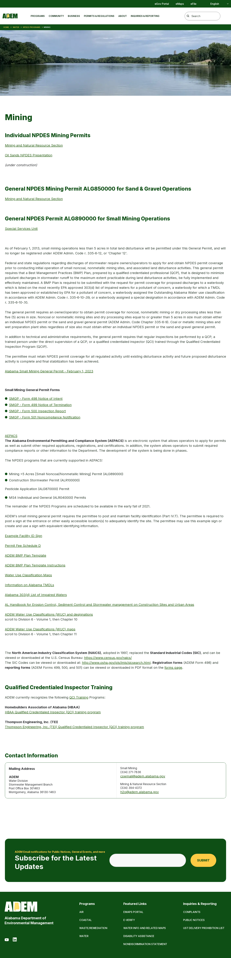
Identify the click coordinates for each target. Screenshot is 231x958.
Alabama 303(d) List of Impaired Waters (36, 595)
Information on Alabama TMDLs (29, 585)
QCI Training (78, 697)
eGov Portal (162, 3)
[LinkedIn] (15, 940)
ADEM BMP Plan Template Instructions (35, 565)
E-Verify (129, 920)
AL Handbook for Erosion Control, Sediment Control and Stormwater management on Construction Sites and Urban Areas (99, 605)
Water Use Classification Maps (28, 575)
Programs (38, 16)
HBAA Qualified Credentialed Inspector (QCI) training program (53, 712)
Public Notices (194, 920)
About (122, 16)
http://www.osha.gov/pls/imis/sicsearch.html (116, 663)
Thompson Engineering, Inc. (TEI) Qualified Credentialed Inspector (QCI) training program (74, 727)
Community (56, 16)
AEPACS (11, 436)
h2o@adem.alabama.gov (139, 792)
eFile (193, 3)
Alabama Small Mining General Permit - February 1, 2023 (49, 371)
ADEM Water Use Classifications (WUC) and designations (49, 614)
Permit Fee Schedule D (23, 546)
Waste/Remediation (93, 928)
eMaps (180, 3)
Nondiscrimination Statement (145, 944)
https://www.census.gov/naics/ (108, 658)
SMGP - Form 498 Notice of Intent (36, 399)
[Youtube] (7, 940)
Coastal (85, 920)
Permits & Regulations (99, 16)
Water (16, 27)
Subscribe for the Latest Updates (60, 860)
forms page (173, 668)
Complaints (191, 912)
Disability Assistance (138, 936)
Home (6, 27)
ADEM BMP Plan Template (25, 555)
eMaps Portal (133, 912)
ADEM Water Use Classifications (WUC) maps (40, 629)
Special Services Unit (21, 229)
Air (81, 912)
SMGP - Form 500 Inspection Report (37, 411)
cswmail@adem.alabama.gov (142, 776)
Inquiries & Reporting (145, 16)
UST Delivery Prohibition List (203, 928)
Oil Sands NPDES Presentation (28, 155)
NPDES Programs (31, 27)
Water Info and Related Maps (144, 928)
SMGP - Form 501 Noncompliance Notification (44, 417)
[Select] (216, 4)
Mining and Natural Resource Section (34, 145)
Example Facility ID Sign (23, 536)
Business (74, 16)
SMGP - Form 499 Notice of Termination (40, 405)
